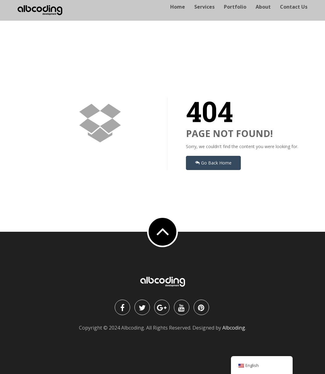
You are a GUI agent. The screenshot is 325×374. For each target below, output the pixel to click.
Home (177, 14)
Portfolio (235, 14)
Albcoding (233, 327)
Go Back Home (213, 163)
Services (204, 14)
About (263, 14)
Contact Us (293, 14)
